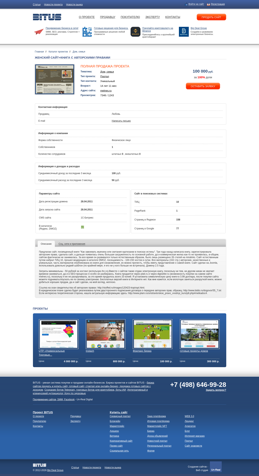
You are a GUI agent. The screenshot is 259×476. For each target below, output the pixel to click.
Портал (104, 76)
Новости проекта (53, 4)
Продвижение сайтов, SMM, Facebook (54, 399)
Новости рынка (74, 4)
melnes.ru (106, 90)
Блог (187, 431)
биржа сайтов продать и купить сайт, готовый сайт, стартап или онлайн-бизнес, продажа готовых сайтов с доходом (93, 386)
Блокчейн (115, 421)
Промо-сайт (116, 445)
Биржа (150, 431)
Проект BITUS (43, 412)
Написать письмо (121, 120)
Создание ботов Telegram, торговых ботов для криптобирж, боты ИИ (85, 389)
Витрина (114, 436)
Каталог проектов (58, 51)
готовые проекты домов (194, 350)
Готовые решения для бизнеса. (111, 28)
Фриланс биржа (142, 350)
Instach (90, 350)
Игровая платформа (158, 421)
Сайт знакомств (193, 445)
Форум (150, 450)
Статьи (37, 4)
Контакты (172, 17)
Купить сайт (119, 412)
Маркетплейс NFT (157, 426)
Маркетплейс (117, 426)
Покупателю (130, 17)
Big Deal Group (199, 28)
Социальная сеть (119, 450)
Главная (39, 51)
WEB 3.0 (189, 416)
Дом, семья (79, 51)
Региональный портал (159, 445)
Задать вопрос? (216, 389)
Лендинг (189, 421)
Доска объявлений (157, 436)
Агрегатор (190, 426)
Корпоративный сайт (121, 441)
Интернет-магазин (195, 436)
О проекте (87, 17)
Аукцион (114, 431)
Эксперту (152, 17)
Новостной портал (157, 441)
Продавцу (107, 17)
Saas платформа (156, 416)
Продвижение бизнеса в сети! (62, 28)
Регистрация (218, 4)
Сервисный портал (120, 416)
